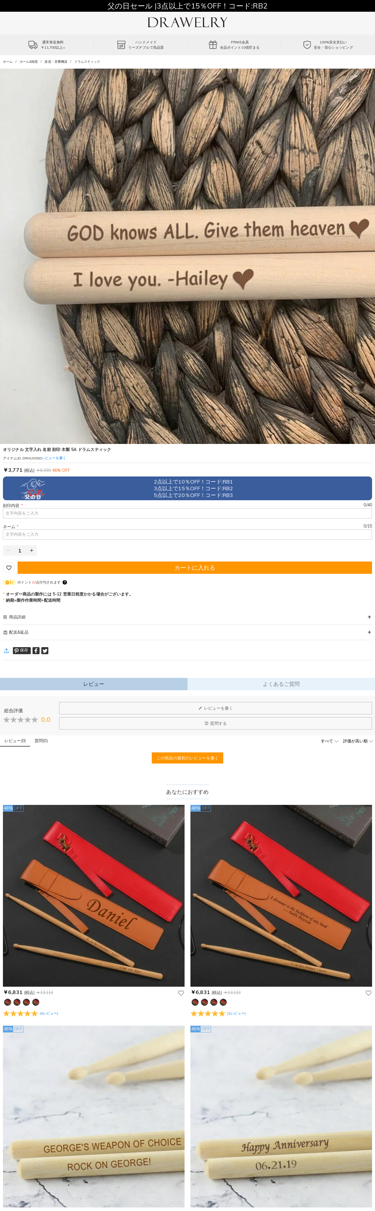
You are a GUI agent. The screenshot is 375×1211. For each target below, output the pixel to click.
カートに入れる (195, 567)
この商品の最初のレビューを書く (187, 758)
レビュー (94, 684)
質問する (215, 723)
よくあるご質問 (281, 684)
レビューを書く (215, 708)
